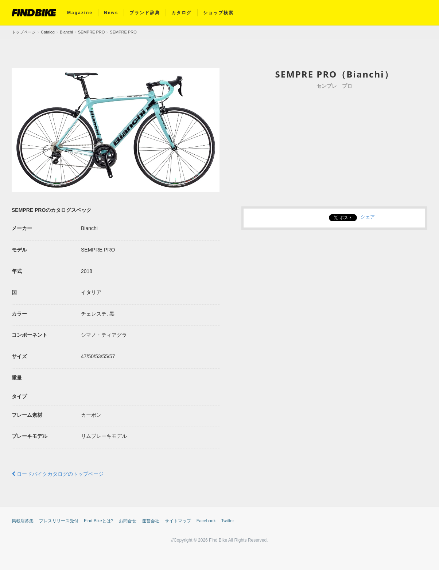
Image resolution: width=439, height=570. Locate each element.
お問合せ (127, 520)
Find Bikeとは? (98, 520)
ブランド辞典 (144, 12)
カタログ (181, 12)
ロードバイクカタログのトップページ (58, 474)
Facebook (206, 520)
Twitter (227, 520)
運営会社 (150, 520)
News (111, 12)
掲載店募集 (23, 520)
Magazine (80, 12)
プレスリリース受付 (58, 520)
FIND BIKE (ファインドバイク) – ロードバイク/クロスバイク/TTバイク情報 (34, 12)
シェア (368, 216)
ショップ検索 (218, 12)
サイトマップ (178, 520)
